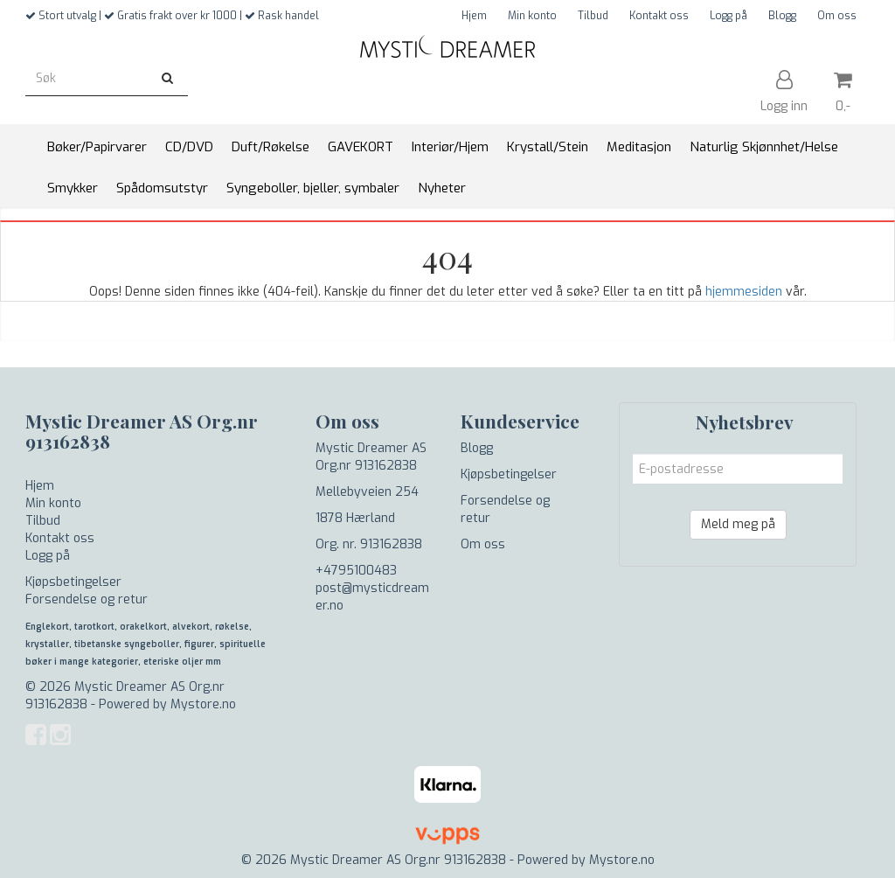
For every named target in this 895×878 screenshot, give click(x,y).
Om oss (837, 16)
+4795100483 (356, 570)
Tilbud (593, 16)
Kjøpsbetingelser (73, 582)
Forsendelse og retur (86, 599)
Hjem (474, 16)
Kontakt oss (659, 16)
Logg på (728, 16)
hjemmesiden (743, 291)
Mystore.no (203, 704)
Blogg (782, 16)
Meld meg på (738, 524)
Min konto (532, 16)
